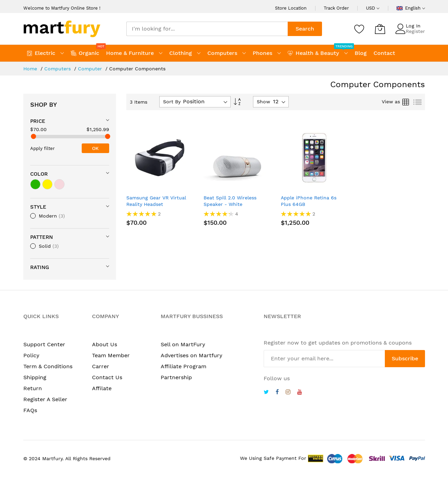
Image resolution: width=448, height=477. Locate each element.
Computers (58, 68)
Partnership (176, 377)
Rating (39, 267)
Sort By (172, 101)
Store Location (291, 8)
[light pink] (59, 184)
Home (31, 68)
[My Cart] (380, 29)
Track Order (336, 8)
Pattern (41, 237)
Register (415, 31)
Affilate (102, 388)
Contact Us (107, 377)
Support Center (44, 344)
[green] (35, 184)
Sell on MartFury (183, 344)
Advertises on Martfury (191, 355)
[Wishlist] (359, 29)
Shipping (34, 377)
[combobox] (207, 29)
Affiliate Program (183, 366)
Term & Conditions (47, 366)
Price (37, 121)
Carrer (100, 366)
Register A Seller (45, 399)
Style (38, 207)
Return (32, 388)
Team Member (111, 355)
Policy (31, 355)
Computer (91, 68)
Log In (413, 25)
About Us (104, 344)
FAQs (30, 410)
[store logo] (62, 28)
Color (39, 174)
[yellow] (47, 184)
